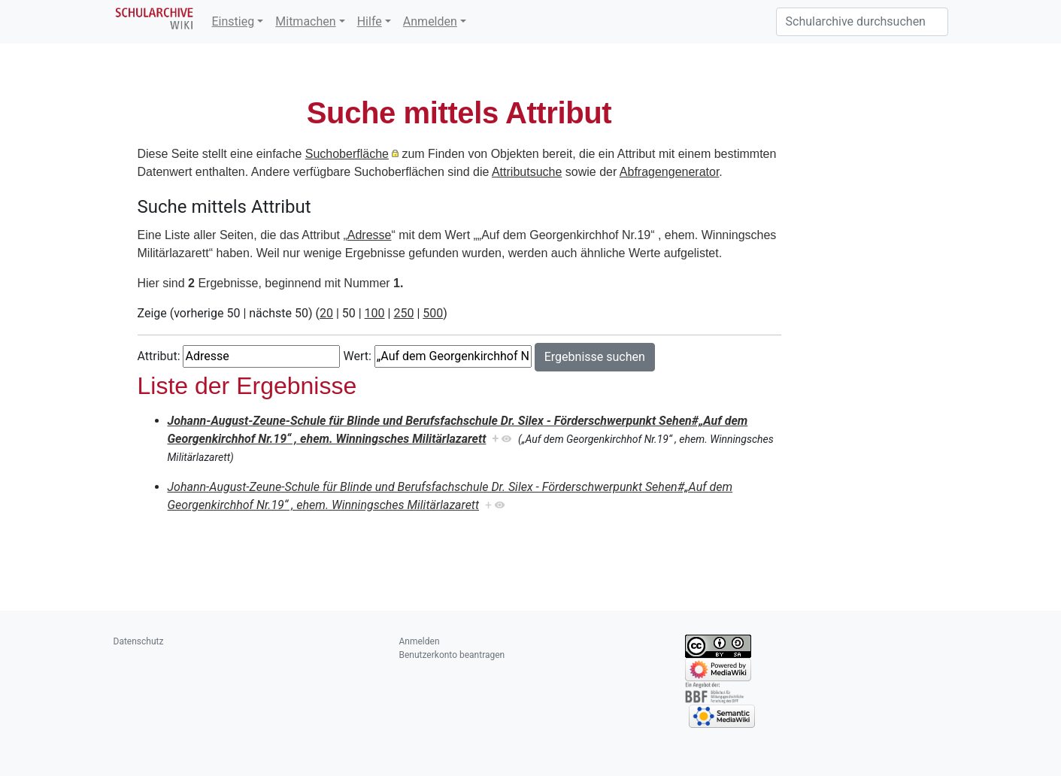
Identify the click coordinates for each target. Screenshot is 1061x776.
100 (375, 313)
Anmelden (430, 21)
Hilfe (369, 21)
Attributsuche (527, 171)
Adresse (369, 235)
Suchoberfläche (347, 153)
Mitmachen (305, 21)
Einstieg (233, 21)
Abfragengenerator (670, 171)
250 (403, 313)
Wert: (357, 356)
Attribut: (159, 356)
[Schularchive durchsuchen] (862, 22)
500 (433, 313)
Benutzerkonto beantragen (452, 655)
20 (326, 313)
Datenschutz (139, 641)
